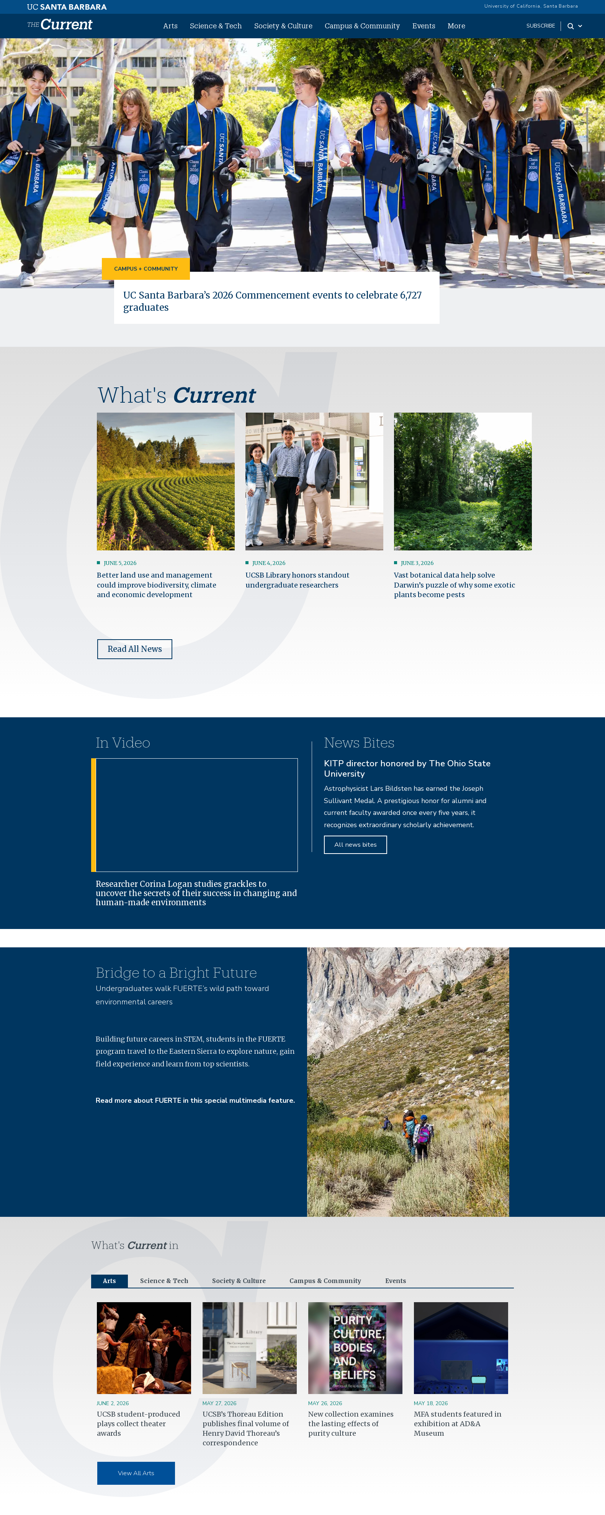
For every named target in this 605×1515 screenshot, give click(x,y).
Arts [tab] (110, 1282)
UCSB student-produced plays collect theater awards (138, 1425)
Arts (170, 25)
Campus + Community (146, 269)
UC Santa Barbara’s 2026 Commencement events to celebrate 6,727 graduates (273, 300)
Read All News (135, 649)
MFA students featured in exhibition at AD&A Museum (458, 1425)
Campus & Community (362, 25)
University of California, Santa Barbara (531, 6)
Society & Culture (283, 25)
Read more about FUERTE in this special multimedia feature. (195, 1100)
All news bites (355, 844)
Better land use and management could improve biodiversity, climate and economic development (156, 585)
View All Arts (136, 1475)
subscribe (541, 25)
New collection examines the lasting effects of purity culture (351, 1425)
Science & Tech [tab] (169, 1282)
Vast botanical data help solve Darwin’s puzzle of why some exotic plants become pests (454, 585)
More (456, 25)
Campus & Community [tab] (344, 1282)
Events (423, 25)
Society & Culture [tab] (249, 1282)
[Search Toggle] (575, 26)
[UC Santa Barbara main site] (67, 5)
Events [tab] (420, 1282)
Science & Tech (216, 25)
